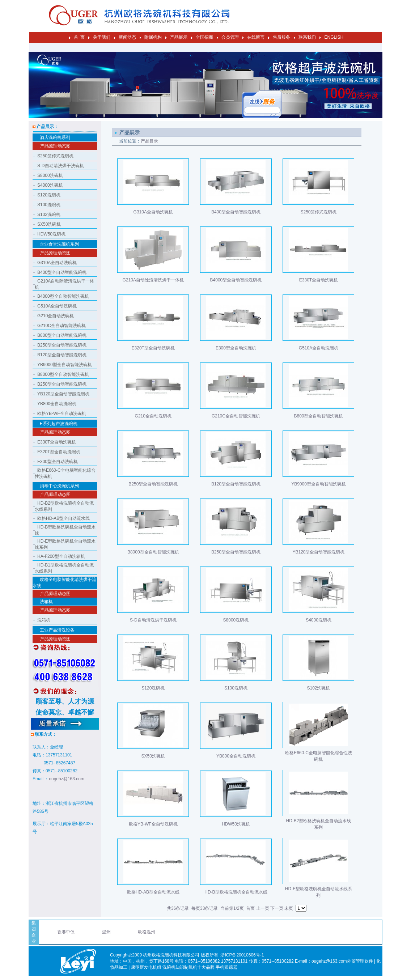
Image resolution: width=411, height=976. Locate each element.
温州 (106, 931)
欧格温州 (146, 931)
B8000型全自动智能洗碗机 (63, 374)
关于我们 (101, 37)
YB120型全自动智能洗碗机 (63, 393)
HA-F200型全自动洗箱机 (61, 556)
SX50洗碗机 (49, 224)
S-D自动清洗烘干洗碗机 (60, 165)
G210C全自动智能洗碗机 (61, 325)
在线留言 (255, 37)
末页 (288, 908)
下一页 (276, 908)
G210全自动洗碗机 (55, 315)
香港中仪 (66, 931)
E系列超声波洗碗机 (58, 423)
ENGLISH (333, 37)
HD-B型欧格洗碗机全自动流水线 (235, 892)
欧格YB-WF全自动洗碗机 (61, 413)
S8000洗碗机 (50, 175)
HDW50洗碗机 (51, 234)
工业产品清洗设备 (57, 630)
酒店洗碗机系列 (55, 137)
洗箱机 (46, 601)
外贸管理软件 (360, 961)
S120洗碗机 (48, 195)
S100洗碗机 (48, 204)
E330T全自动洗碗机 (56, 442)
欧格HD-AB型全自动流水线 (63, 518)
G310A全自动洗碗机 (57, 262)
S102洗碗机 (48, 214)
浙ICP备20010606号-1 (242, 955)
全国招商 (204, 37)
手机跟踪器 (226, 967)
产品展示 (178, 37)
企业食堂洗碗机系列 (59, 244)
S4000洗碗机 (50, 185)
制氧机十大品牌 (199, 967)
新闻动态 (127, 37)
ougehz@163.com (66, 778)
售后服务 (281, 37)
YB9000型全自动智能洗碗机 (64, 364)
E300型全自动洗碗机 (57, 461)
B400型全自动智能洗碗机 (61, 272)
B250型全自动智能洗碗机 (61, 345)
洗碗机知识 (173, 967)
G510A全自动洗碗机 (57, 306)
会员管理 (230, 37)
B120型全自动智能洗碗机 (61, 354)
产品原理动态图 (55, 146)
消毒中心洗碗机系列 (59, 485)
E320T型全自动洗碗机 (58, 451)
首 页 (79, 37)
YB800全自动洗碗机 (56, 403)
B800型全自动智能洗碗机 (61, 335)
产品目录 (149, 141)
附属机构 (153, 37)
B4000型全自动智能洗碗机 (63, 296)
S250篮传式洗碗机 (55, 155)
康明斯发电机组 (146, 967)
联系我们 (307, 37)
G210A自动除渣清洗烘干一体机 (153, 280)
